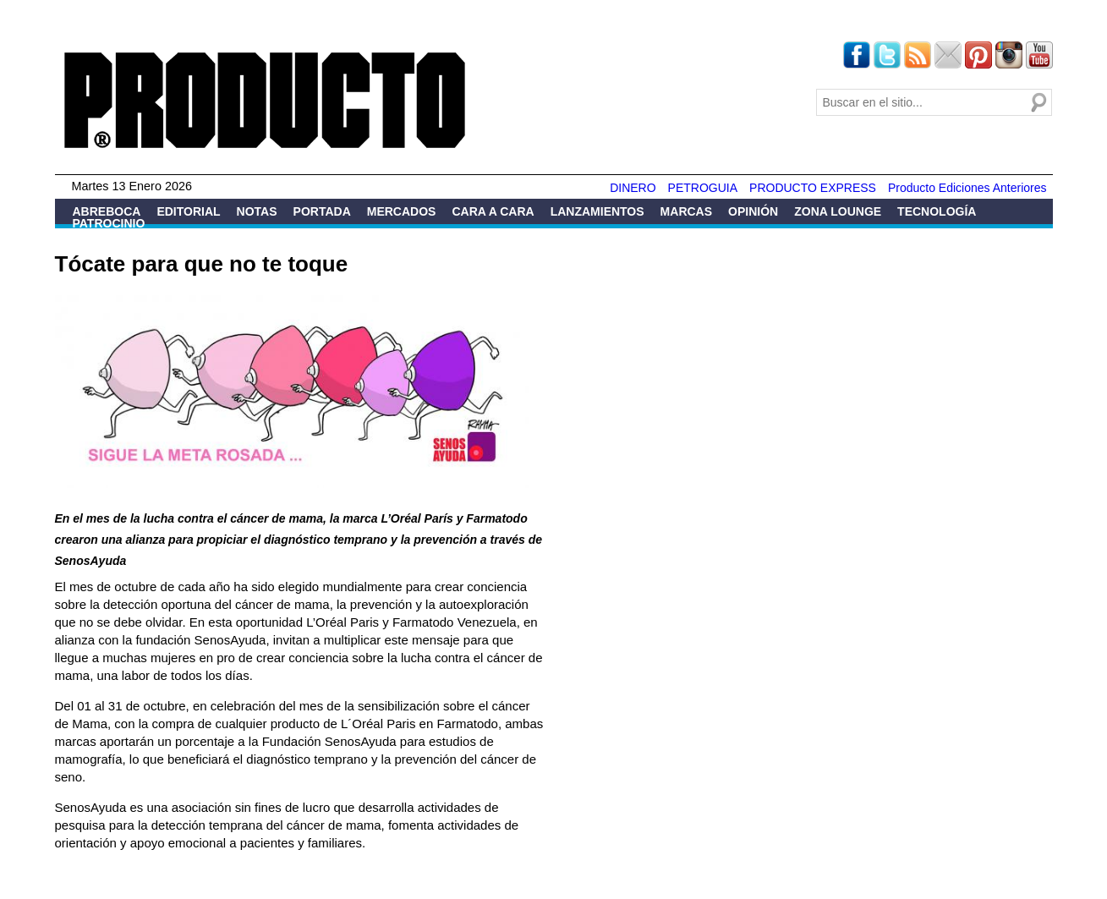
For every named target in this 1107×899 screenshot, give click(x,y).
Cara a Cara (493, 211)
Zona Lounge (837, 211)
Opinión (753, 211)
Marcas (686, 211)
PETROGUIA (702, 188)
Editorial (188, 211)
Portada (322, 211)
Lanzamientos (597, 211)
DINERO (632, 188)
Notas (257, 211)
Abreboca (107, 211)
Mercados (401, 211)
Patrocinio (109, 223)
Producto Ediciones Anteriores (967, 188)
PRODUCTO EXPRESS (812, 188)
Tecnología (936, 211)
